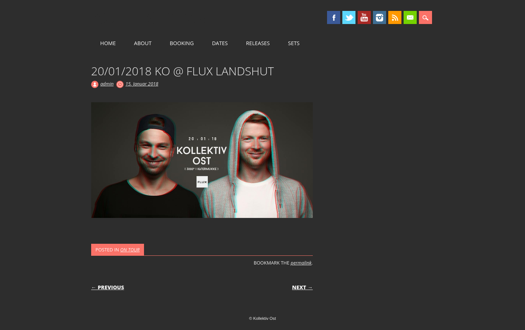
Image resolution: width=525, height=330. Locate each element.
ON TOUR (130, 249)
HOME (108, 43)
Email (410, 17)
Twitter (348, 17)
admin (106, 83)
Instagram (379, 17)
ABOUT (143, 43)
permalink (301, 262)
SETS (294, 43)
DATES (220, 43)
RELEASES (258, 43)
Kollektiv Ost (153, 18)
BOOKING (182, 43)
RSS (394, 17)
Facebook (333, 17)
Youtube (364, 17)
